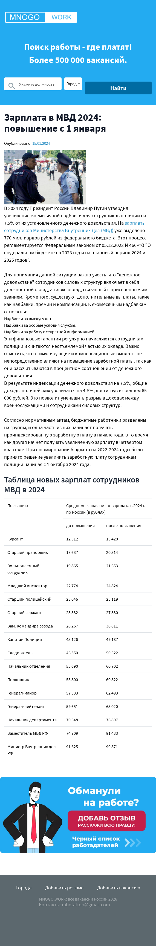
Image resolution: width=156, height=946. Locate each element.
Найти (118, 88)
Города (23, 887)
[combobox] (73, 83)
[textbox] (73, 83)
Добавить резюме (64, 887)
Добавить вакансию (118, 887)
